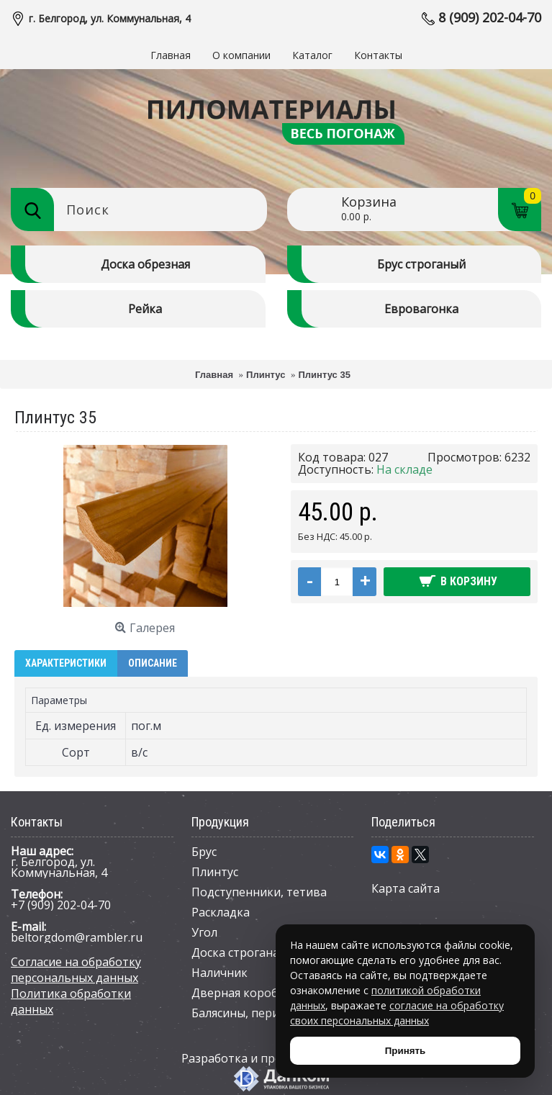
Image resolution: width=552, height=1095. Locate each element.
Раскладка (220, 912)
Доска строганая (238, 952)
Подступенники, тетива (259, 892)
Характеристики (66, 663)
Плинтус (214, 872)
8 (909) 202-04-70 (489, 17)
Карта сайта (405, 888)
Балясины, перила (241, 1013)
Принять (405, 1050)
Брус (204, 852)
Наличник (219, 973)
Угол (204, 932)
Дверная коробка (241, 993)
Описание (152, 663)
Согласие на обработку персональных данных (76, 970)
